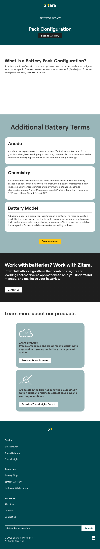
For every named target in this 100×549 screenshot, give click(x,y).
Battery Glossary (13, 482)
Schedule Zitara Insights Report (38, 404)
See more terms (50, 241)
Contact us (13, 290)
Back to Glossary (50, 36)
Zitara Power (11, 446)
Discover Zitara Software (35, 360)
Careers (9, 510)
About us (9, 504)
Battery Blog (11, 475)
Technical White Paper (16, 488)
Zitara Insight (11, 459)
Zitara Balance (12, 453)
